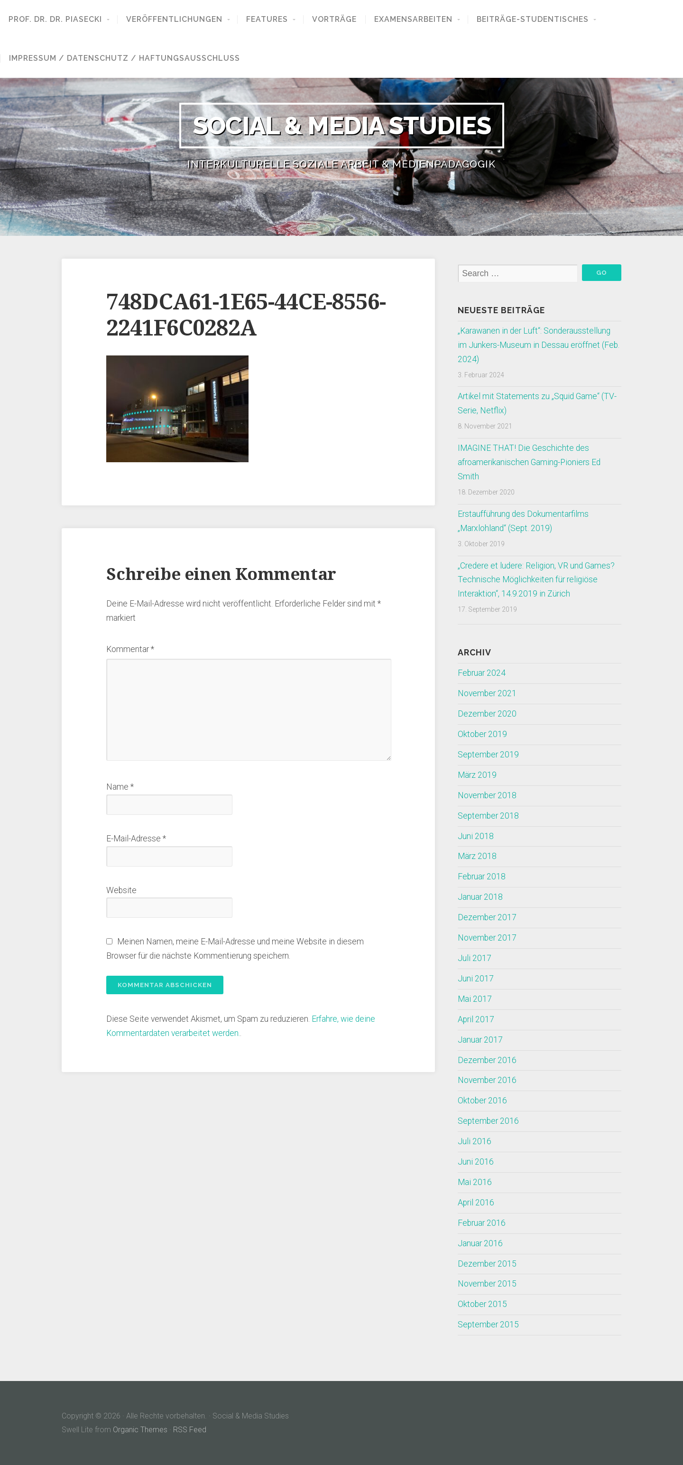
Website (121, 890)
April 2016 (476, 1202)
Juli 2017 (474, 958)
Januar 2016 (480, 1243)
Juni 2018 (476, 836)
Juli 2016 (474, 1141)
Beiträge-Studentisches (533, 19)
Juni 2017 (476, 978)
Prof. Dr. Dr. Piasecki (55, 19)
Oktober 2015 (482, 1304)
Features (267, 19)
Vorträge (334, 19)
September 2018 (488, 816)
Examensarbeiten (413, 19)
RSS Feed (189, 1429)
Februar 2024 (482, 673)
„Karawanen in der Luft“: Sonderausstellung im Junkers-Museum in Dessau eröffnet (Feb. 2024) (538, 345)
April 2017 (476, 1019)
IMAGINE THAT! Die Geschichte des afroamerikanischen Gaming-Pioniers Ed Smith (529, 462)
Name (120, 787)
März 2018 (477, 856)
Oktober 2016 (482, 1100)
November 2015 (487, 1283)
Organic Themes (140, 1429)
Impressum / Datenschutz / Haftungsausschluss (124, 58)
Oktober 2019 (482, 734)
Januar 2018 (480, 897)
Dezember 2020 (487, 714)
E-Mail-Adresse (136, 838)
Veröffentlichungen (174, 19)
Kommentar (130, 649)
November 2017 (487, 937)
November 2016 (487, 1080)
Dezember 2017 (487, 917)
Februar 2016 (482, 1223)
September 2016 (488, 1121)
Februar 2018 (482, 876)
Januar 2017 (480, 1040)
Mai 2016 (475, 1182)
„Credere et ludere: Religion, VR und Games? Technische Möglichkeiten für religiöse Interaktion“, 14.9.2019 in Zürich (536, 580)
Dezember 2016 (487, 1060)
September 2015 (488, 1324)
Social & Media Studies (342, 125)
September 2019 (488, 754)
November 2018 (487, 795)
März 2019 (477, 775)
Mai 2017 (475, 999)
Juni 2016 (476, 1161)
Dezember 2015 (487, 1264)
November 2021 (487, 693)
